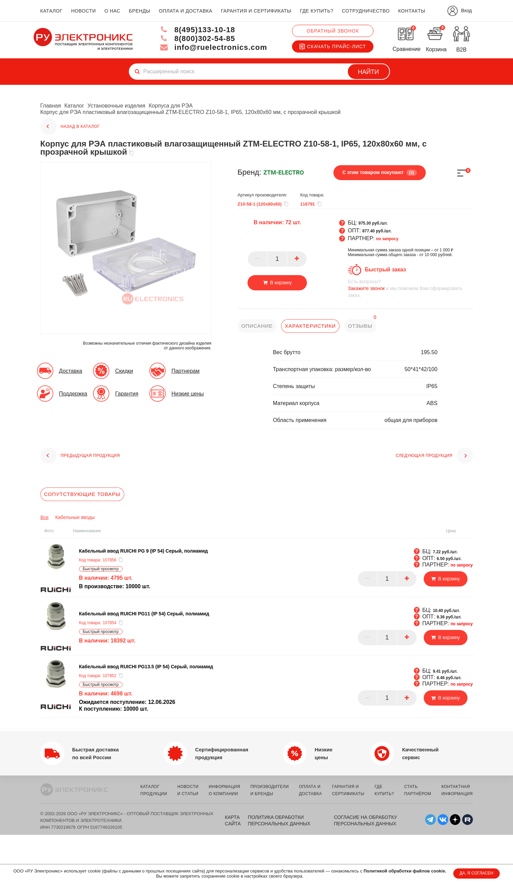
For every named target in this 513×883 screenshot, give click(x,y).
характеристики (310, 326)
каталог (51, 11)
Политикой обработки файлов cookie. (405, 871)
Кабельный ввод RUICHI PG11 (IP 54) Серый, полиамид (144, 613)
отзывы (360, 326)
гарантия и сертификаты (256, 11)
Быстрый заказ (385, 269)
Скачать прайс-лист (332, 46)
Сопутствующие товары (82, 494)
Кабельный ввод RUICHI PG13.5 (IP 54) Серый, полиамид (146, 666)
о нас (113, 11)
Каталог (74, 106)
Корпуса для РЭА (171, 106)
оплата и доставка (185, 11)
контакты (411, 11)
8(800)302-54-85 (197, 38)
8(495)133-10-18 (197, 29)
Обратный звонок (333, 31)
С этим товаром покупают (379, 173)
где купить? (316, 11)
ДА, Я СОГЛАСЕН (476, 873)
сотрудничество (366, 11)
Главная (50, 106)
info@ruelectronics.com (213, 47)
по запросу (387, 238)
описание (257, 326)
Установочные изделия (116, 106)
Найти (368, 72)
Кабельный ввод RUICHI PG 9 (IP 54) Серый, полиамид (143, 551)
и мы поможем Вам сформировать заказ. (410, 288)
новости (83, 11)
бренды (139, 11)
